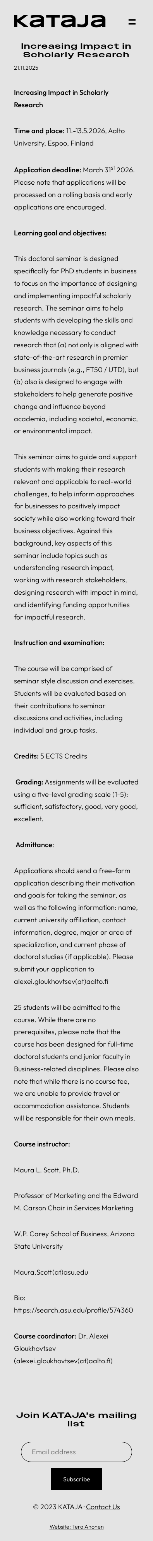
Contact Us (103, 1506)
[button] (132, 21)
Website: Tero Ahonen (77, 1526)
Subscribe (76, 1479)
